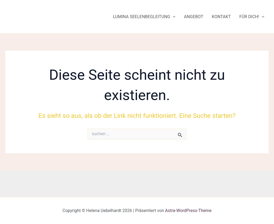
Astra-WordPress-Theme (188, 210)
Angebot (193, 16)
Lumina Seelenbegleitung (144, 16)
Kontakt (221, 16)
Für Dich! (251, 16)
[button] (173, 16)
